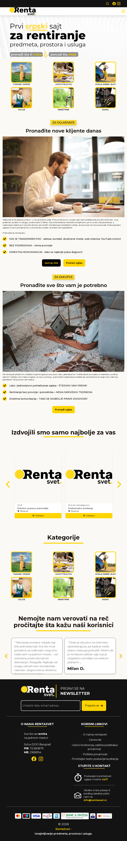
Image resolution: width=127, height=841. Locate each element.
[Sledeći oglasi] (119, 484)
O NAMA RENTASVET (37, 724)
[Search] (107, 3)
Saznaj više (51, 262)
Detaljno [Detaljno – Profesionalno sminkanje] (89, 515)
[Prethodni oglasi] (7, 484)
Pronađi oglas (63, 409)
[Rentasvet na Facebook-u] (114, 3)
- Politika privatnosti (94, 754)
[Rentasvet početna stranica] (38, 691)
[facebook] (33, 758)
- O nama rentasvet (94, 734)
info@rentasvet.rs (95, 800)
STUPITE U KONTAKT (94, 766)
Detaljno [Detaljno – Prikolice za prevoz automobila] (38, 515)
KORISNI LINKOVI (94, 724)
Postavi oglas (74, 262)
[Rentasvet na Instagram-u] (118, 3)
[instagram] (40, 758)
